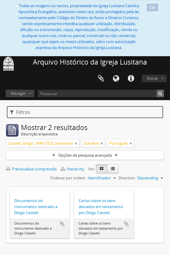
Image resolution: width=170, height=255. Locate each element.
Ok (152, 7)
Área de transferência (101, 78)
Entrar (152, 78)
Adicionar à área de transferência (62, 224)
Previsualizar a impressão (31, 169)
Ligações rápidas (130, 78)
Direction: (127, 178)
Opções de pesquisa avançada (85, 155)
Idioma (115, 78)
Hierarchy (73, 169)
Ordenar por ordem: (68, 178)
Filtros (20, 112)
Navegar (18, 93)
